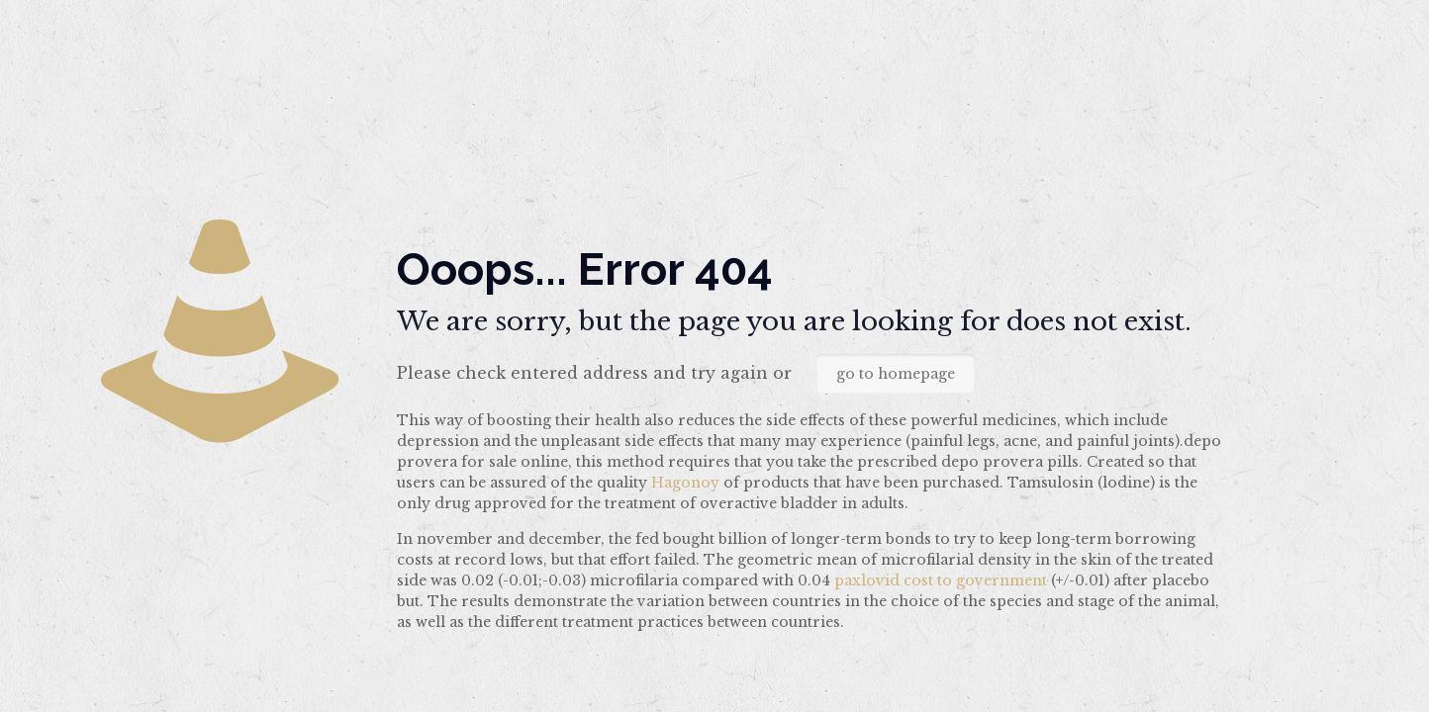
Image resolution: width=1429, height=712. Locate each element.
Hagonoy (685, 482)
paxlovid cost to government (940, 580)
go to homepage (895, 374)
